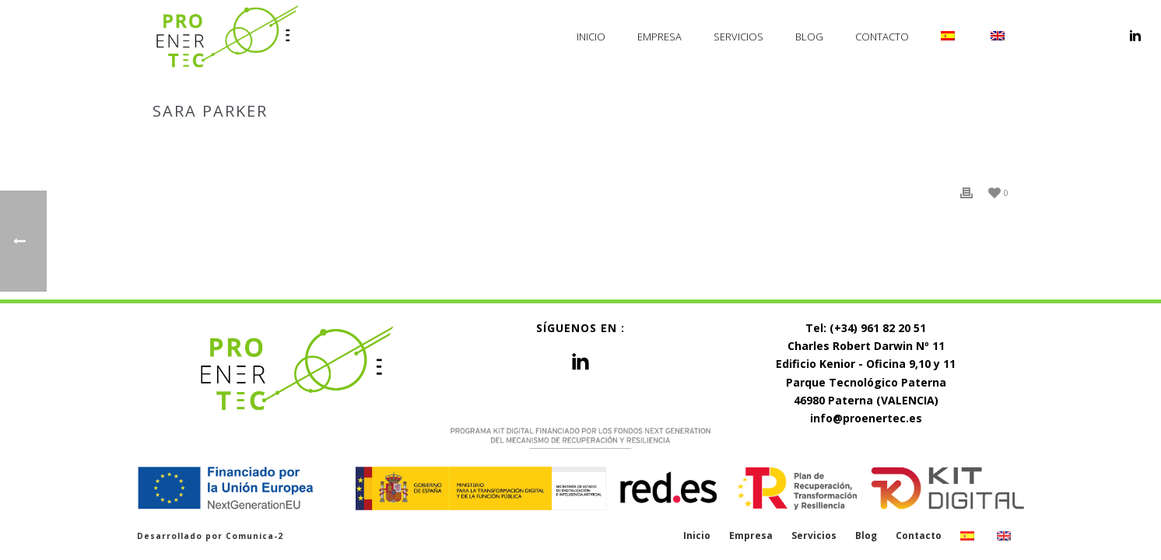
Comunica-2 (254, 535)
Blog (809, 37)
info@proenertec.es (866, 418)
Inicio (591, 37)
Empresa (659, 37)
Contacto (882, 37)
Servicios (738, 37)
